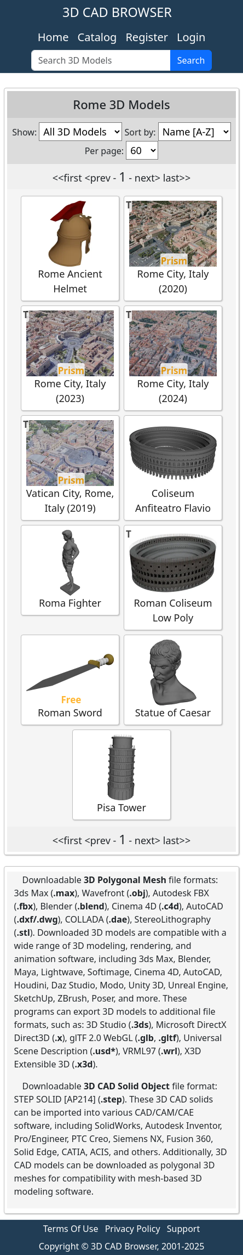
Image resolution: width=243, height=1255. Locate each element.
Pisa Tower (121, 774)
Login (191, 37)
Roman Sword (70, 679)
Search (191, 60)
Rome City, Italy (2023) (70, 357)
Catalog (97, 37)
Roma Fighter (70, 569)
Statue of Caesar (173, 679)
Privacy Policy (132, 1229)
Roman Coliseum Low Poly (173, 577)
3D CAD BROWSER (117, 12)
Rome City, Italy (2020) (173, 248)
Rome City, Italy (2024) (173, 357)
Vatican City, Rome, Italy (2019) (70, 467)
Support (183, 1229)
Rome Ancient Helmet (70, 248)
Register (146, 37)
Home (53, 37)
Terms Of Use (71, 1229)
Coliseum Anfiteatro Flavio (173, 467)
